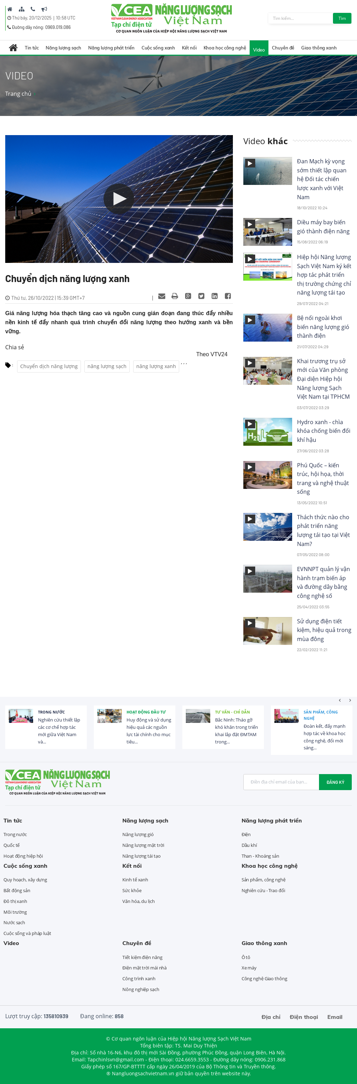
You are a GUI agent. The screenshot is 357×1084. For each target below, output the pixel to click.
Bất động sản (16, 890)
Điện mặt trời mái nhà (144, 968)
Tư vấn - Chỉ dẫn (232, 712)
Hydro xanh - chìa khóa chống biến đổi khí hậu (323, 431)
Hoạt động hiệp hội (23, 856)
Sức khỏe (131, 890)
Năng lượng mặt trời (143, 845)
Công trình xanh (138, 978)
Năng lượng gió (138, 834)
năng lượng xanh (156, 366)
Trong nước (51, 712)
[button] (119, 199)
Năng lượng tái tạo (141, 856)
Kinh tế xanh (135, 879)
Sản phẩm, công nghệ (321, 715)
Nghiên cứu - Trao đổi (263, 890)
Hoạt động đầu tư (146, 712)
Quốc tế (11, 845)
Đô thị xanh (15, 901)
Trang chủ (18, 94)
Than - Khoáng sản (260, 856)
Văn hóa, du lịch (138, 901)
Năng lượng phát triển (111, 47)
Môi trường (15, 912)
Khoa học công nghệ (225, 47)
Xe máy (249, 968)
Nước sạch (14, 922)
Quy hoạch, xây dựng (25, 879)
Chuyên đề (283, 47)
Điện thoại (304, 1016)
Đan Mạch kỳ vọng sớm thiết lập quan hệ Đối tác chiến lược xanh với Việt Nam (322, 179)
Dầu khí (249, 845)
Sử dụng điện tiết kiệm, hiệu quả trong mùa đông (324, 630)
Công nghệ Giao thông (264, 978)
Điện (246, 834)
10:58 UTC (65, 18)
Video (259, 50)
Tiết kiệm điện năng (142, 957)
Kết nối (189, 47)
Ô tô (246, 957)
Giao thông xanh (319, 47)
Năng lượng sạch (63, 47)
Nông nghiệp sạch (140, 989)
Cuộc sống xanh (158, 47)
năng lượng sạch (107, 366)
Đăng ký (335, 782)
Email (334, 1016)
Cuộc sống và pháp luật (27, 933)
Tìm (342, 18)
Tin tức (32, 47)
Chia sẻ (14, 347)
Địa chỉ (270, 1016)
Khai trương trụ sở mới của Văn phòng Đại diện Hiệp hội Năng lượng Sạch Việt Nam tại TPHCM (323, 378)
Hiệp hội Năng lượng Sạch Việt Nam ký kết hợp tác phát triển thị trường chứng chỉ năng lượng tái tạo (324, 274)
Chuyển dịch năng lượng (49, 366)
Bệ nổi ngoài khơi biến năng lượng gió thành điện (323, 327)
